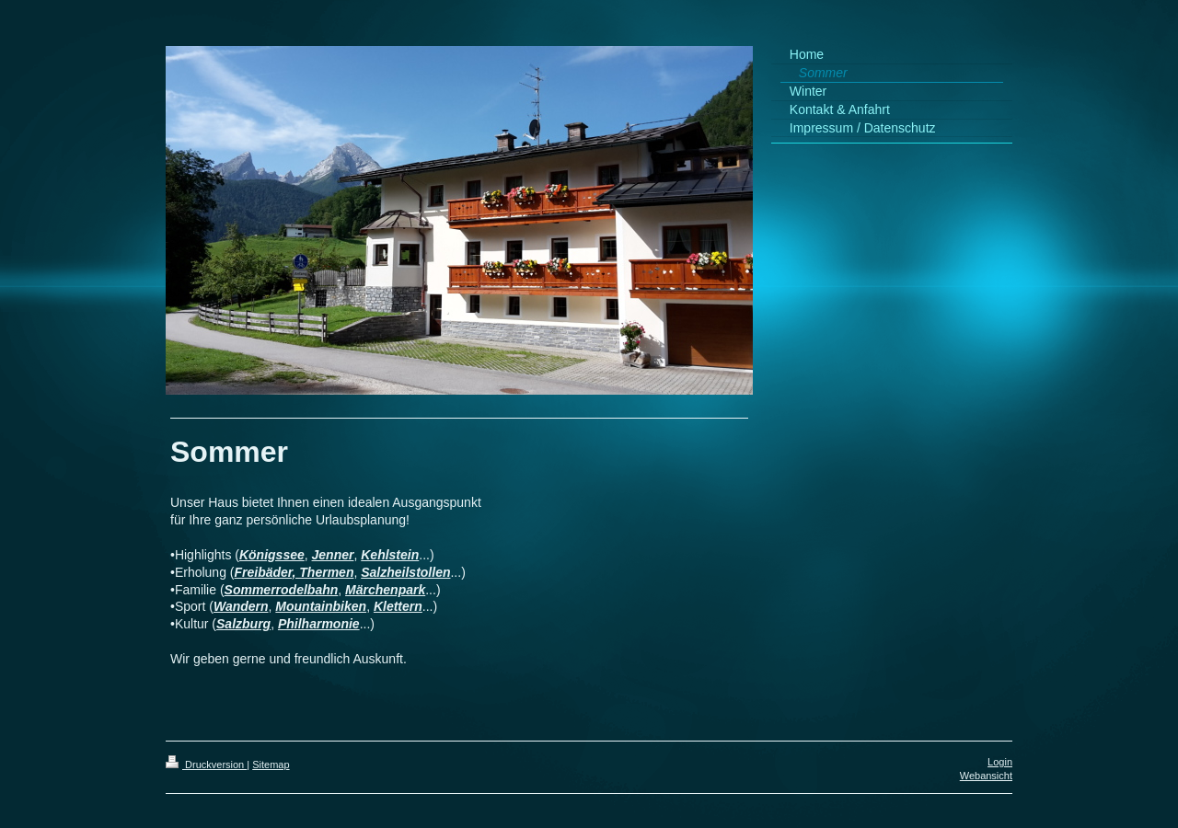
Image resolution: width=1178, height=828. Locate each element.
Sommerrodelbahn (282, 589)
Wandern (241, 606)
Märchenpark (385, 589)
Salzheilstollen (405, 572)
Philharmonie (319, 623)
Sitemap (270, 764)
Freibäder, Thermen (294, 572)
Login (999, 761)
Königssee (272, 554)
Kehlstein (390, 554)
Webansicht (986, 775)
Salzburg (243, 623)
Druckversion (206, 764)
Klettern (398, 606)
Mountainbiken (320, 606)
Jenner (333, 554)
